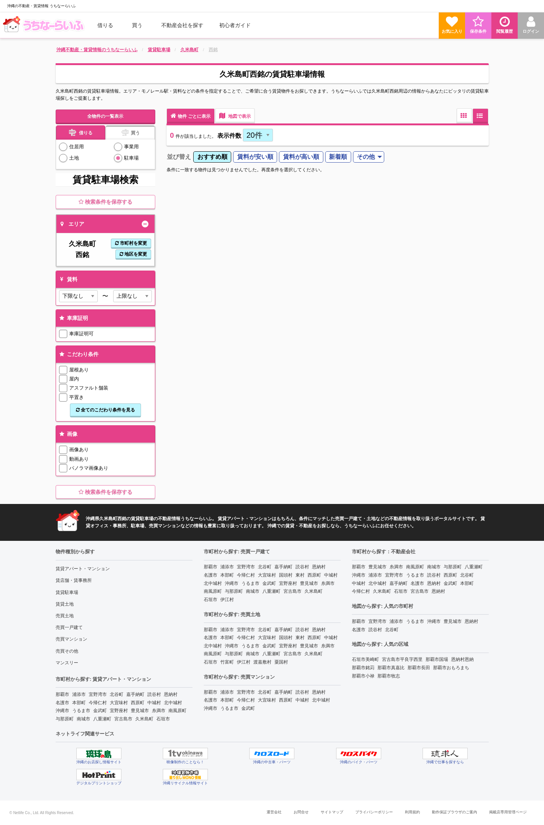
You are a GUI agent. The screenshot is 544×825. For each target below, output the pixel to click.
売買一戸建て (69, 627)
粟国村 (281, 662)
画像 (68, 434)
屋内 (74, 379)
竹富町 (227, 662)
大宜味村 (119, 702)
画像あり (79, 449)
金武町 (100, 710)
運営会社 (274, 812)
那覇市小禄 (363, 676)
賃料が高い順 (301, 157)
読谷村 (154, 694)
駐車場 (131, 158)
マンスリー (67, 662)
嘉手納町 (135, 694)
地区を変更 (133, 254)
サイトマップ (332, 812)
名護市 (62, 702)
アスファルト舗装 (88, 388)
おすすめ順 (212, 157)
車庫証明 (73, 318)
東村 (300, 575)
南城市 (83, 718)
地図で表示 (234, 116)
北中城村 (173, 702)
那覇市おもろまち (451, 667)
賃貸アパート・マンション (83, 568)
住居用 (76, 146)
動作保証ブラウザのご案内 (454, 812)
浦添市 (79, 694)
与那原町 (65, 718)
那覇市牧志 (388, 676)
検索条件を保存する (105, 202)
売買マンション (71, 639)
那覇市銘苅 (363, 667)
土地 (74, 158)
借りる (105, 25)
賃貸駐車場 (67, 592)
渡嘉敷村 (262, 662)
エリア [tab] (72, 224)
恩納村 (170, 694)
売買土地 (65, 615)
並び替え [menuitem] (179, 157)
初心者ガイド (235, 25)
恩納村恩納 (462, 659)
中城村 (154, 702)
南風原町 (177, 710)
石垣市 (163, 718)
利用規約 (412, 812)
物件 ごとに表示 (191, 116)
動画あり (79, 459)
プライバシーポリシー (374, 812)
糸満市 (158, 710)
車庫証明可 (81, 333)
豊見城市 (140, 710)
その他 (366, 157)
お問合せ (301, 812)
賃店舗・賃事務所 (74, 580)
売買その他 (67, 651)
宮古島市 (123, 718)
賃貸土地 (65, 604)
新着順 (338, 157)
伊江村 (227, 599)
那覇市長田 (419, 667)
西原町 (137, 702)
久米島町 (144, 718)
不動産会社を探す (182, 25)
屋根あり (79, 370)
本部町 (79, 702)
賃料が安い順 (255, 157)
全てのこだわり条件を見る (105, 409)
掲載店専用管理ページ (508, 812)
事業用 (131, 146)
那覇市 (62, 694)
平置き (76, 397)
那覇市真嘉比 (391, 667)
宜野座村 (119, 710)
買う (137, 25)
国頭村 (285, 575)
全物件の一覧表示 (105, 116)
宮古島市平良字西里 (402, 659)
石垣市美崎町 (365, 659)
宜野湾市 (98, 694)
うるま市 (81, 710)
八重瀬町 (102, 718)
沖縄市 (62, 710)
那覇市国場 (437, 659)
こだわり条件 (78, 354)
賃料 (68, 279)
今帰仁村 (98, 702)
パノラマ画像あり (88, 468)
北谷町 (116, 694)
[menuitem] (44, 25)
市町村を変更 (131, 243)
